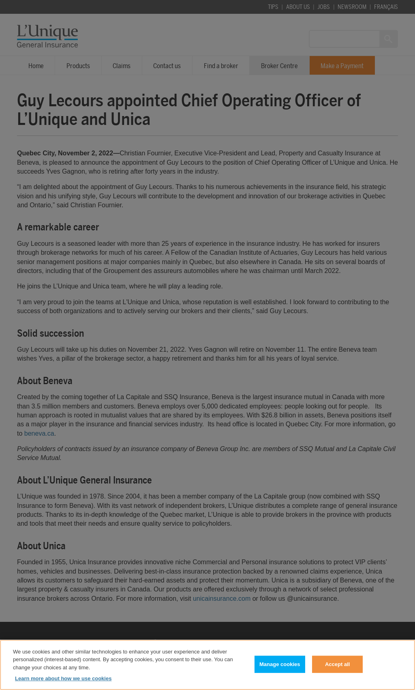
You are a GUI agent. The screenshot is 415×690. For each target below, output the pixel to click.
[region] (207, 665)
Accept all (337, 664)
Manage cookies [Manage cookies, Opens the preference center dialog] (279, 664)
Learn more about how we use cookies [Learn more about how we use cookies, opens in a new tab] (63, 678)
